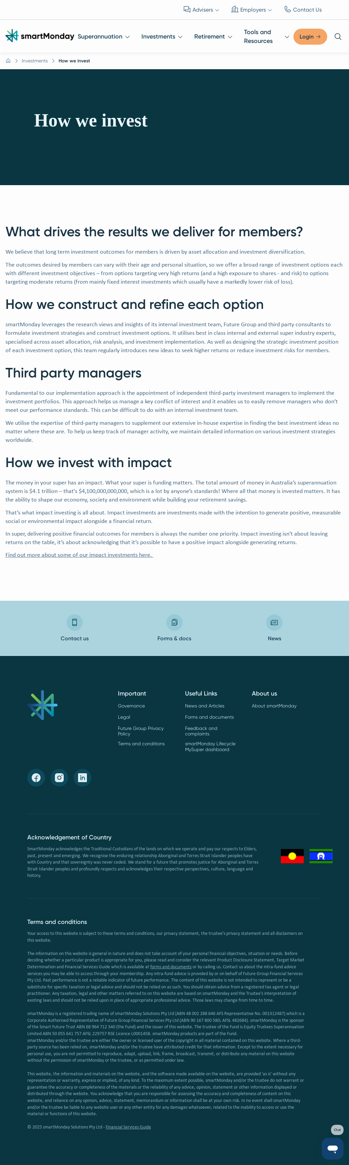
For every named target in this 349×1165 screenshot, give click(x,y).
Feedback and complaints (201, 731)
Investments (35, 60)
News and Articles (204, 705)
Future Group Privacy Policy (141, 731)
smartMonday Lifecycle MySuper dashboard (210, 746)
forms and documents (171, 967)
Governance (131, 705)
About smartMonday (274, 705)
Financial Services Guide (128, 1127)
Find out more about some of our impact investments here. (79, 555)
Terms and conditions (141, 743)
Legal (124, 717)
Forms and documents (209, 717)
